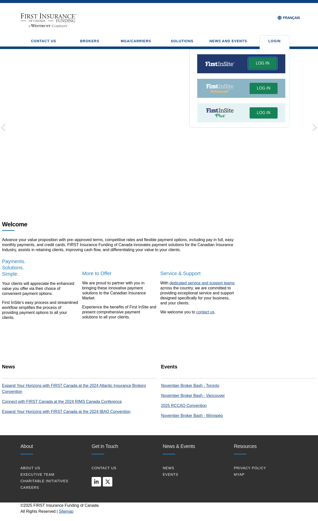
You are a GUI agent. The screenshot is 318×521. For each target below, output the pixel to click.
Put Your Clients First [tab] (166, 197)
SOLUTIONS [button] (182, 41)
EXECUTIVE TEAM (37, 474)
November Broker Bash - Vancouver (193, 395)
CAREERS (29, 487)
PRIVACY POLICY (250, 468)
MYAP (239, 474)
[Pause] (173, 197)
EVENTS (170, 474)
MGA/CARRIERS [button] (136, 41)
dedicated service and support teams (202, 283)
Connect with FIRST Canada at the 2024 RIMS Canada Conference (62, 401)
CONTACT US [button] (43, 41)
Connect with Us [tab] (159, 197)
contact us (205, 312)
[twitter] (107, 481)
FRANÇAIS (291, 18)
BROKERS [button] (89, 41)
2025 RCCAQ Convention (184, 405)
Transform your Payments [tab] (152, 197)
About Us (30, 468)
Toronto (212, 385)
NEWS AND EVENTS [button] (228, 41)
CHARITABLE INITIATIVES (44, 481)
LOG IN (262, 63)
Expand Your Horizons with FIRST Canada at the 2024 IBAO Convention (66, 411)
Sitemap (66, 511)
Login (274, 41)
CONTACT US (104, 468)
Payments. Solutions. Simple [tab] (145, 197)
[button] (263, 64)
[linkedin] (96, 481)
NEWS (168, 468)
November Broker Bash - (183, 385)
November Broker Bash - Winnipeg (192, 415)
